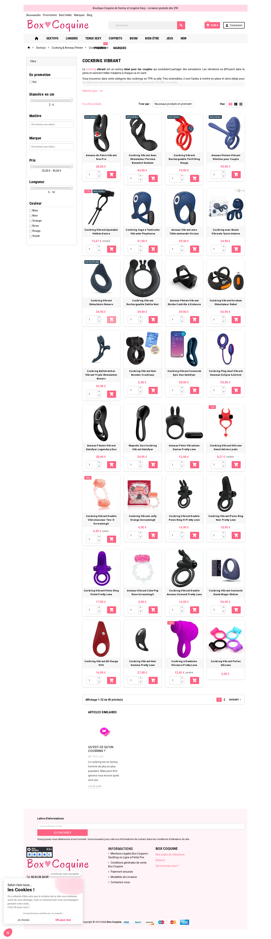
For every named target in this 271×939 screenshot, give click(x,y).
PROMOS (206, 37)
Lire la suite (94, 786)
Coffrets (121, 38)
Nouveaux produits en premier (172, 103)
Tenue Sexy (99, 38)
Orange (37, 220)
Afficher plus (92, 90)
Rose (35, 225)
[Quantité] (91, 174)
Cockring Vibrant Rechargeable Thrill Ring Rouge (184, 159)
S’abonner (62, 832)
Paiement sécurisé (122, 871)
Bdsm (139, 38)
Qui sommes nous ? (167, 865)
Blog (89, 15)
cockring (91, 69)
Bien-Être (157, 38)
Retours (160, 860)
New (189, 38)
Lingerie (77, 38)
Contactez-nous (120, 882)
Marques (79, 15)
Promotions (50, 15)
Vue (222, 103)
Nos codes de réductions (170, 854)
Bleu (35, 210)
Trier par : (144, 103)
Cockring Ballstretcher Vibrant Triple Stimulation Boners (101, 375)
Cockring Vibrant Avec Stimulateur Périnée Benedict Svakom (143, 159)
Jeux (175, 38)
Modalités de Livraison (124, 876)
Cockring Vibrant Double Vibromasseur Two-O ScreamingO (101, 520)
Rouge (36, 230)
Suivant (235, 699)
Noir (35, 215)
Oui (34, 81)
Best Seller (65, 15)
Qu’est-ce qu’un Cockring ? (100, 749)
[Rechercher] (146, 25)
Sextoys (58, 38)
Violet (36, 235)
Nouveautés (33, 15)
